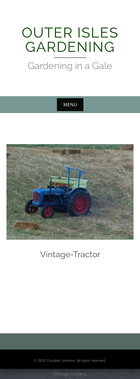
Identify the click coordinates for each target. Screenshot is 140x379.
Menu (70, 104)
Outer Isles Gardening (70, 39)
